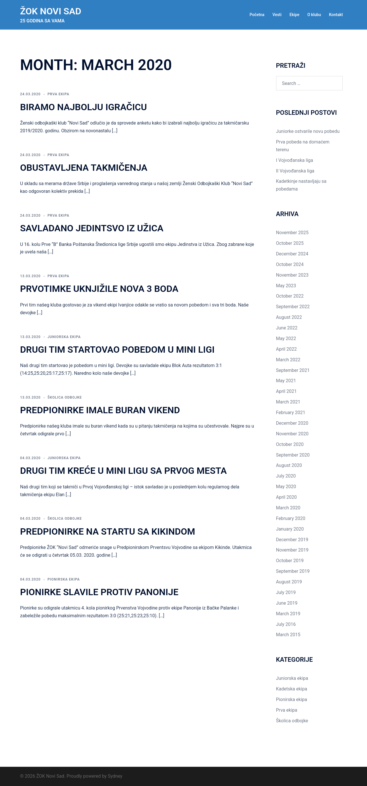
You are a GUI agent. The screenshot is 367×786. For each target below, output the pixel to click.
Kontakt (336, 14)
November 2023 (292, 275)
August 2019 (289, 582)
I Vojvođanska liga (294, 160)
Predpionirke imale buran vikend (100, 410)
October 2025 (290, 243)
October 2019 (290, 560)
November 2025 (292, 232)
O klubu (314, 14)
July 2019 (286, 592)
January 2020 (290, 529)
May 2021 (286, 380)
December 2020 (292, 423)
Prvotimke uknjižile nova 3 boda (99, 288)
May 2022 (286, 338)
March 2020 (288, 508)
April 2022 (286, 349)
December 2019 (292, 539)
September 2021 (293, 370)
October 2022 (290, 296)
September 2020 (293, 455)
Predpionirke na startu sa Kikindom (107, 531)
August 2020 (289, 465)
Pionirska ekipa (64, 579)
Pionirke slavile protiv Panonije (99, 592)
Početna (257, 14)
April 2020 (286, 497)
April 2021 (286, 391)
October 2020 (290, 444)
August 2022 (289, 317)
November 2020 (292, 433)
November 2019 (292, 550)
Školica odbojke (65, 397)
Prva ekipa (58, 94)
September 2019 (293, 571)
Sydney (115, 776)
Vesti (277, 14)
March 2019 (288, 613)
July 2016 (286, 624)
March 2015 (288, 634)
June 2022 (287, 328)
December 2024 (292, 254)
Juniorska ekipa (64, 337)
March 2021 (288, 402)
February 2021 (290, 412)
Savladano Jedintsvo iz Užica (91, 228)
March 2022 (288, 359)
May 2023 (286, 285)
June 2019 (287, 603)
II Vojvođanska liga (295, 171)
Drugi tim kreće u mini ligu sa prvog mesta (123, 470)
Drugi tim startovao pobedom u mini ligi (117, 349)
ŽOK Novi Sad (50, 11)
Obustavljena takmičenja (83, 167)
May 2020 (286, 486)
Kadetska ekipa (291, 689)
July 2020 (286, 476)
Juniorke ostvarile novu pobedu (308, 131)
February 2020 (290, 518)
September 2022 (293, 306)
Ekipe (294, 14)
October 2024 (290, 264)
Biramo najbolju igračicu (83, 107)
